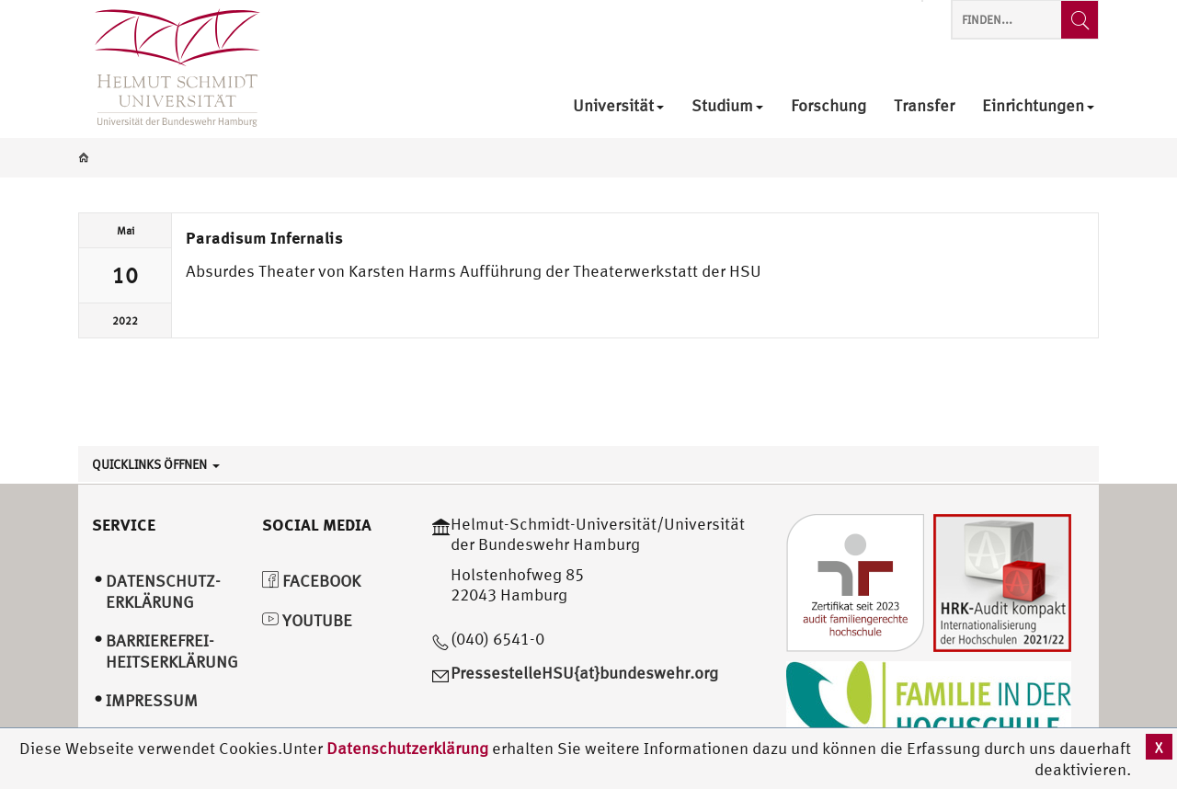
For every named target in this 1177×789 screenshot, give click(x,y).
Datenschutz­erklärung (163, 591)
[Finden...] (1079, 20)
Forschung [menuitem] (828, 106)
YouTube (307, 620)
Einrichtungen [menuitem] (1038, 106)
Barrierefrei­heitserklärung (172, 651)
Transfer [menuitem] (924, 106)
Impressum (152, 700)
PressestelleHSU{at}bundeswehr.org (584, 672)
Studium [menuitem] (727, 106)
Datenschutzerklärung (407, 748)
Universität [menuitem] (618, 106)
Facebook (311, 580)
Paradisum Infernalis (264, 237)
